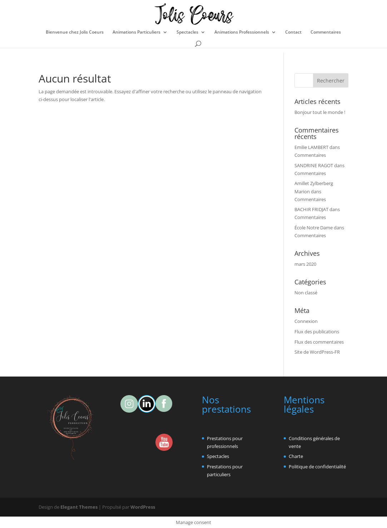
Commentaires (326, 32)
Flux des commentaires (319, 342)
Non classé (305, 292)
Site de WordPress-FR (317, 352)
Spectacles (187, 32)
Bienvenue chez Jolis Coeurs (75, 32)
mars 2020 (305, 264)
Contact (293, 32)
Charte (296, 456)
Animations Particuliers (136, 32)
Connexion (306, 321)
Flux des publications (316, 331)
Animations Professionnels (241, 32)
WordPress (142, 507)
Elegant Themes (79, 507)
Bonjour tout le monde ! (319, 112)
